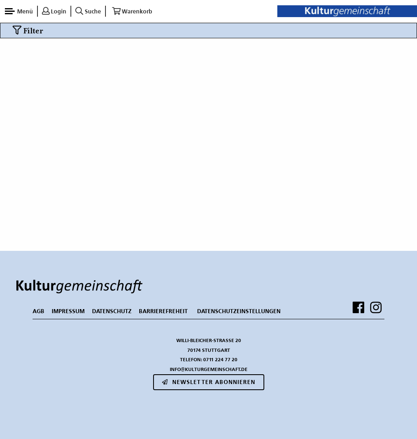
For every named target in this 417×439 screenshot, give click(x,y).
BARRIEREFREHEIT (163, 311)
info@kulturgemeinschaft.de (209, 369)
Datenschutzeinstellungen (239, 311)
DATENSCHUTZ (112, 311)
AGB (38, 311)
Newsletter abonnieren (208, 382)
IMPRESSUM (68, 311)
